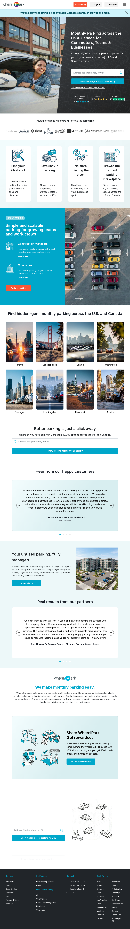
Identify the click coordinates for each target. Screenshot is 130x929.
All (37, 895)
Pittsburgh (116, 893)
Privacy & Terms (12, 900)
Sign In (97, 4)
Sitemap (9, 904)
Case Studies (11, 889)
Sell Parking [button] (80, 4)
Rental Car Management (46, 902)
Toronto (115, 911)
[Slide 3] (66, 534)
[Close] (126, 13)
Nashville (100, 915)
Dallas (99, 893)
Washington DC (116, 919)
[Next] (111, 505)
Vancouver (116, 915)
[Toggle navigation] (124, 4)
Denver (100, 918)
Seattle (115, 907)
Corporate (40, 910)
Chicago (100, 889)
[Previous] (19, 505)
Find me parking (18, 288)
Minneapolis (102, 907)
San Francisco (117, 904)
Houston (100, 896)
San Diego (116, 900)
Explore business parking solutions (38, 859)
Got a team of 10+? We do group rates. (88, 88)
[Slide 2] (63, 534)
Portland (115, 896)
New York (116, 882)
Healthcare (40, 906)
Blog (8, 885)
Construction (41, 899)
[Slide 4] (70, 534)
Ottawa (115, 885)
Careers (9, 893)
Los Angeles (102, 900)
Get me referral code (81, 761)
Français (113, 4)
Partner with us (26, 583)
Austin (99, 882)
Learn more (23, 256)
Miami (99, 904)
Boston (99, 885)
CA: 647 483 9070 (77, 885)
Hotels (39, 885)
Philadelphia (117, 889)
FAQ (8, 896)
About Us (10, 882)
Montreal (100, 911)
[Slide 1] (60, 534)
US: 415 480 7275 (77, 882)
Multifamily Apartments (45, 882)
